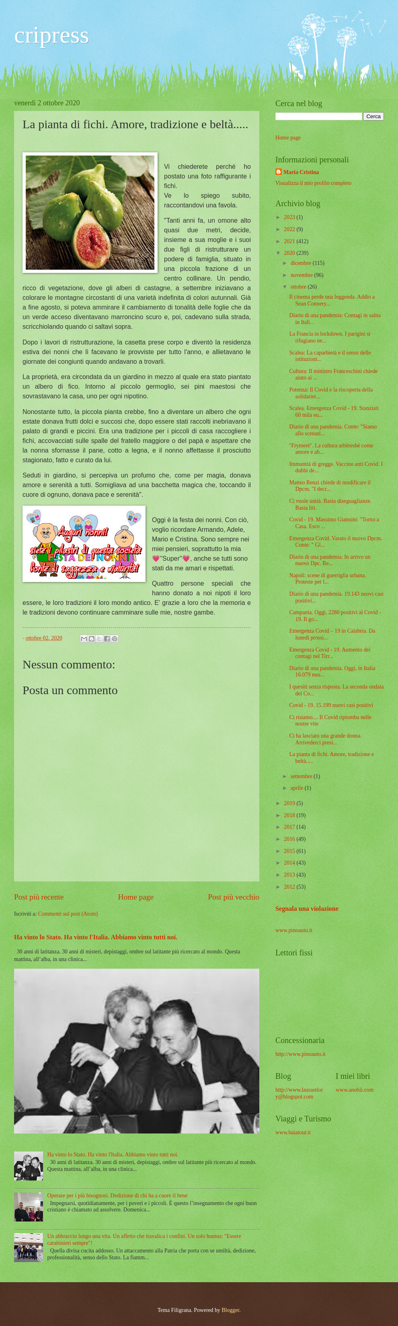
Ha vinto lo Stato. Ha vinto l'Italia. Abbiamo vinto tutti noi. (95, 937)
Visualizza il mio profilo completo (313, 183)
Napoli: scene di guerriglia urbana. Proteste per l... (327, 578)
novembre (302, 275)
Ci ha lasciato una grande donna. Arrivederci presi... (325, 739)
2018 (290, 815)
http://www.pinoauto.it (300, 1054)
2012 (290, 887)
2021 (290, 241)
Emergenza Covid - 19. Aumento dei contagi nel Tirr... (329, 653)
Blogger (230, 1310)
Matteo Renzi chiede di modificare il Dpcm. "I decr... (330, 486)
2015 (290, 851)
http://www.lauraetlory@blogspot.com (299, 1093)
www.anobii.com (354, 1090)
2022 (290, 229)
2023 (290, 217)
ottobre (299, 287)
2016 (290, 839)
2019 (290, 803)
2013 (290, 875)
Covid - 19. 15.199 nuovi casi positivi (331, 705)
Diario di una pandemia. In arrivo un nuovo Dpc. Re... (329, 560)
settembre (302, 776)
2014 (290, 863)
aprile (298, 788)
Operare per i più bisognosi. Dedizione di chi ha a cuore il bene (117, 1196)
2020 (290, 253)
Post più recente (39, 897)
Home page (136, 897)
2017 (290, 827)
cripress (51, 34)
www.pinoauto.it (293, 930)
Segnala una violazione (307, 908)
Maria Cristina (301, 172)
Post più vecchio (233, 897)
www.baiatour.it (293, 1132)
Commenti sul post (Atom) (68, 914)
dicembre (302, 263)
